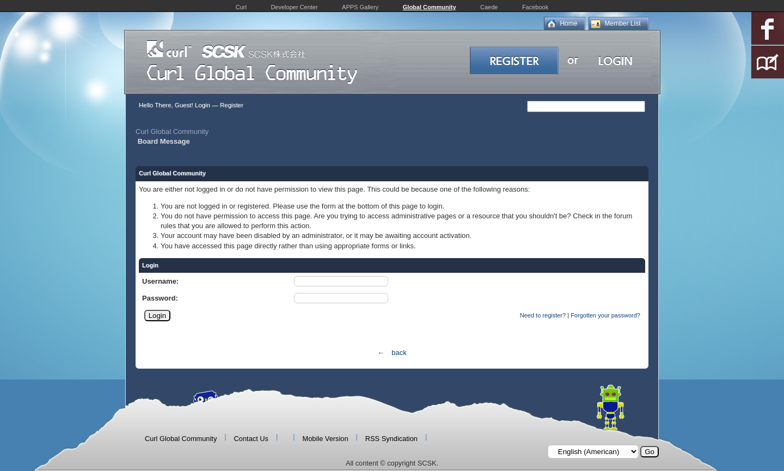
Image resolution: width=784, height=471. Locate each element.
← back (391, 352)
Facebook (535, 7)
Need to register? (543, 315)
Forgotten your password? (605, 315)
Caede (489, 7)
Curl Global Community (172, 131)
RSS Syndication (391, 439)
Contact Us (251, 439)
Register (231, 105)
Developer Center (294, 7)
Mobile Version (325, 439)
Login (202, 105)
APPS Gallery (360, 7)
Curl (241, 7)
